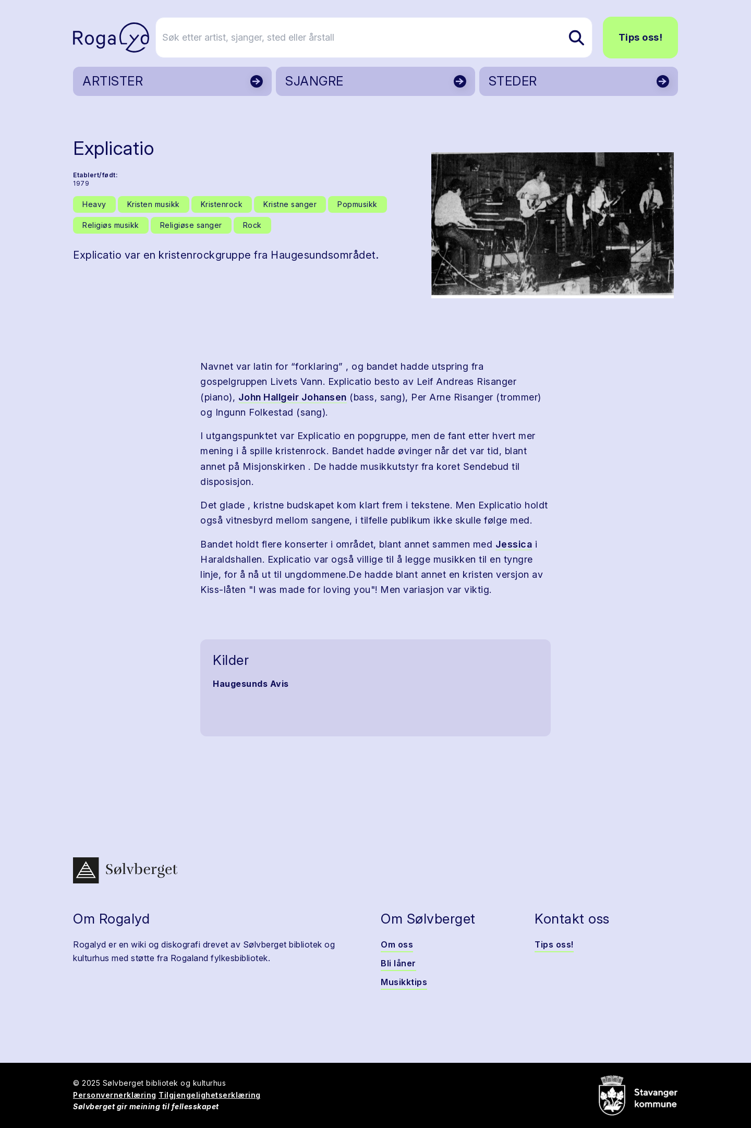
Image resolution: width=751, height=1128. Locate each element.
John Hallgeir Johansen (292, 397)
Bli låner (398, 963)
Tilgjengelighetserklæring (210, 1094)
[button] (552, 225)
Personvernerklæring (114, 1094)
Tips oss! (641, 37)
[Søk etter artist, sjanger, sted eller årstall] (380, 37)
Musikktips (404, 982)
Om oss (397, 944)
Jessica (513, 544)
